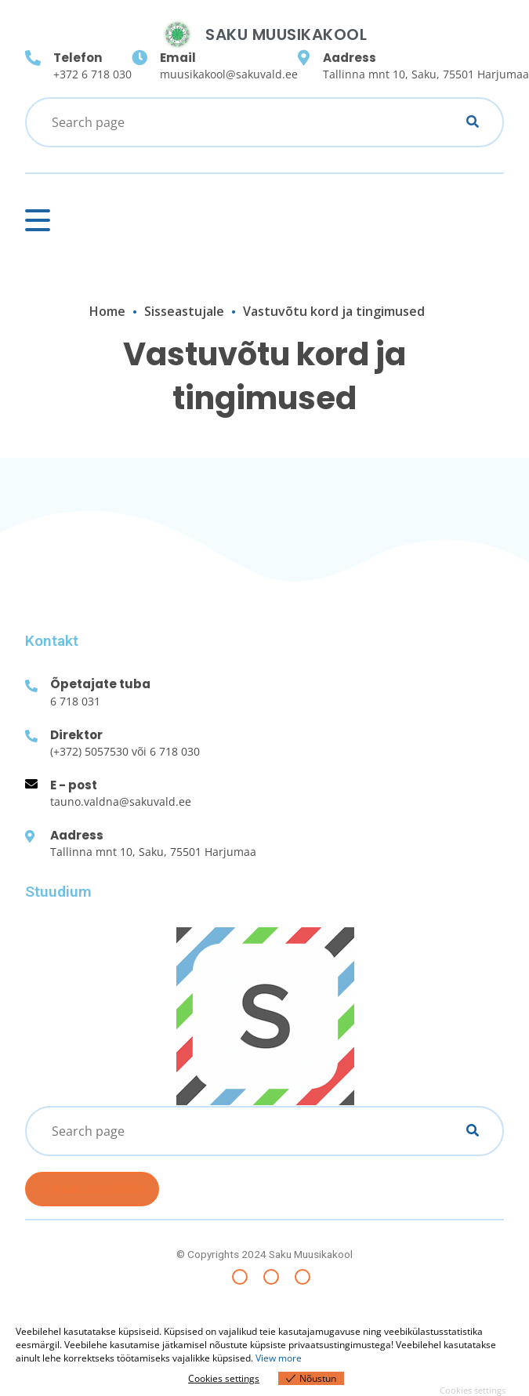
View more (278, 1358)
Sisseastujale (184, 311)
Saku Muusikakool (286, 34)
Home (107, 311)
